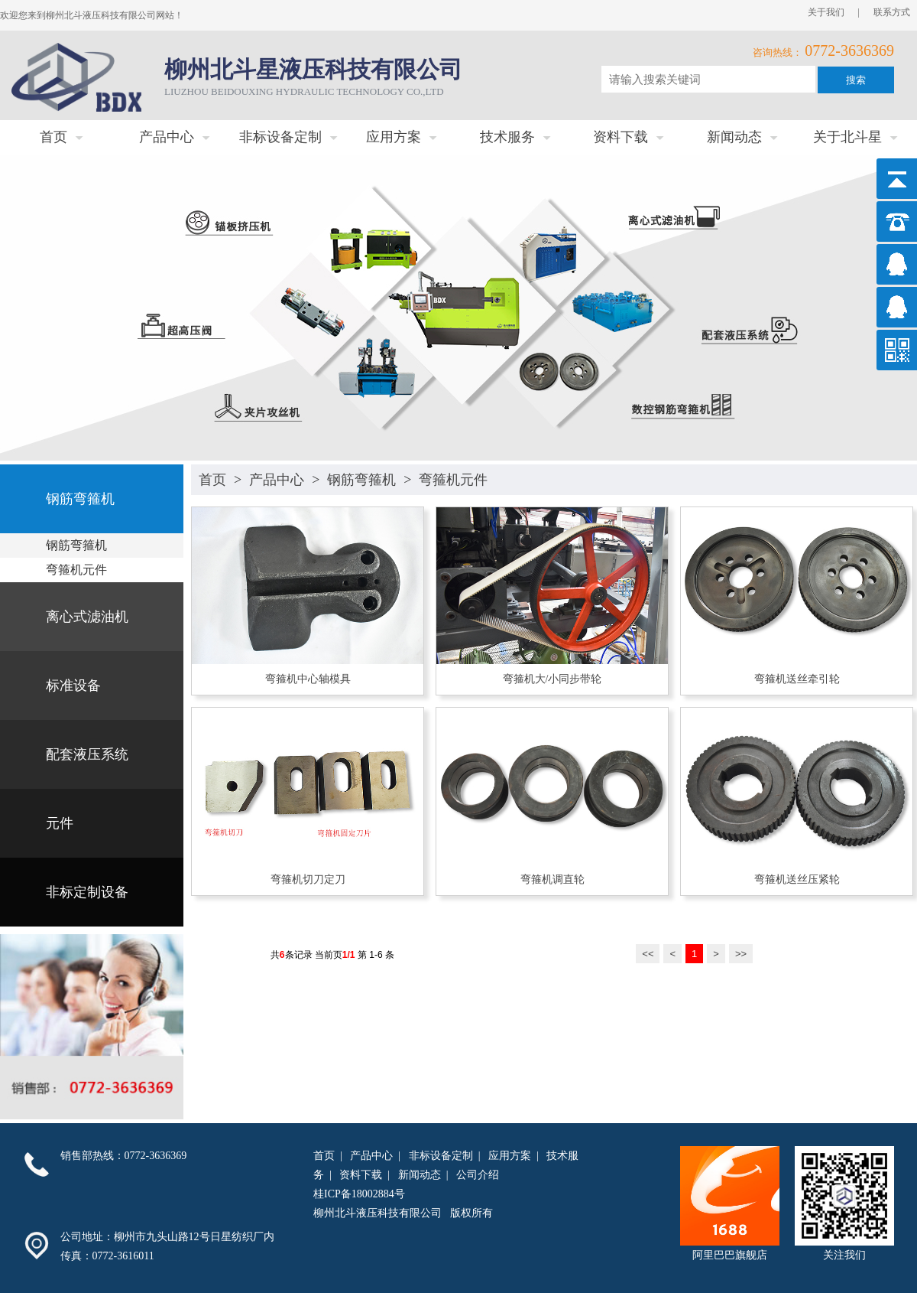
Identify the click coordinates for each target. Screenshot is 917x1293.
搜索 (856, 80)
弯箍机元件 (453, 479)
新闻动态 (419, 1175)
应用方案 (509, 1155)
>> (741, 953)
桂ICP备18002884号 (359, 1194)
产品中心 (276, 479)
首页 (212, 479)
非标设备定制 (441, 1155)
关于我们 (826, 13)
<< (647, 953)
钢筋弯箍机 (361, 479)
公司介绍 (477, 1175)
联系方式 (891, 13)
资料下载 (360, 1175)
